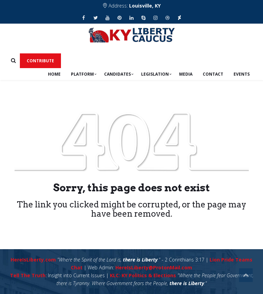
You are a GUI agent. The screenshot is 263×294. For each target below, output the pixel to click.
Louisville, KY (145, 5)
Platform (82, 74)
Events (242, 74)
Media (185, 74)
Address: (131, 5)
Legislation (155, 74)
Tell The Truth (28, 275)
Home (54, 74)
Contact (213, 74)
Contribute (40, 61)
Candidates (117, 74)
